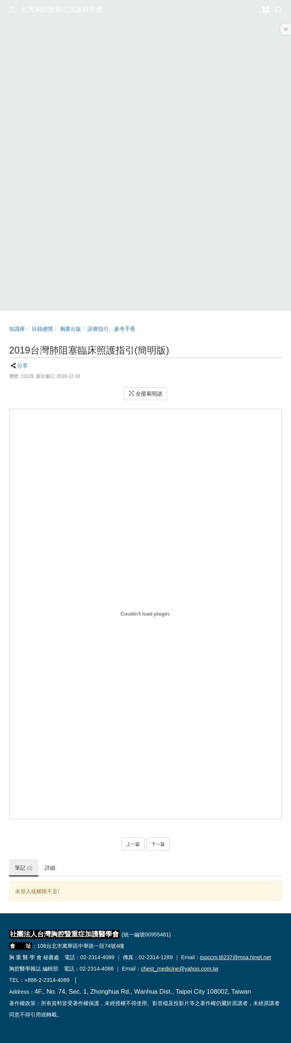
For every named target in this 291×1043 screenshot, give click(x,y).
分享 (22, 366)
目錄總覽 (42, 329)
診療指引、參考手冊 (111, 329)
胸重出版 (70, 329)
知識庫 (17, 329)
